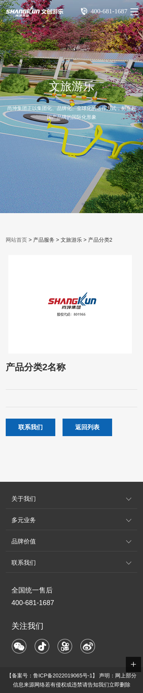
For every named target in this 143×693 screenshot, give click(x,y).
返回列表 (87, 427)
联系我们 (30, 427)
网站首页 (16, 240)
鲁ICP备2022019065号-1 (63, 675)
